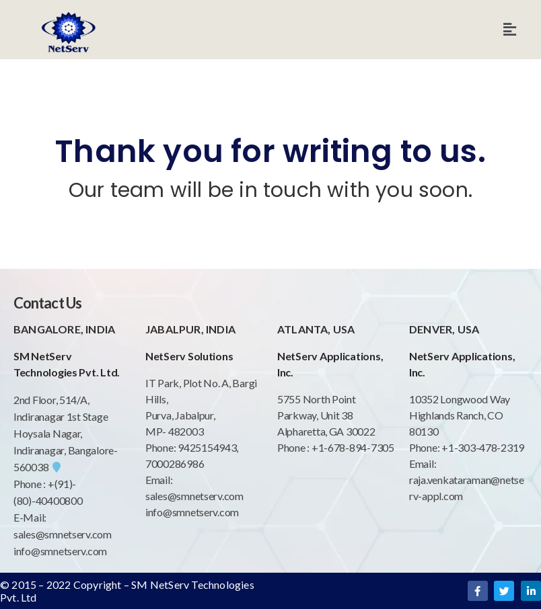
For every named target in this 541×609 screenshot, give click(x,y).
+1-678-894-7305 (353, 447)
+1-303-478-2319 (482, 447)
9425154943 (206, 447)
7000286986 (174, 463)
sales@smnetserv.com (62, 534)
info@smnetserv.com (60, 550)
